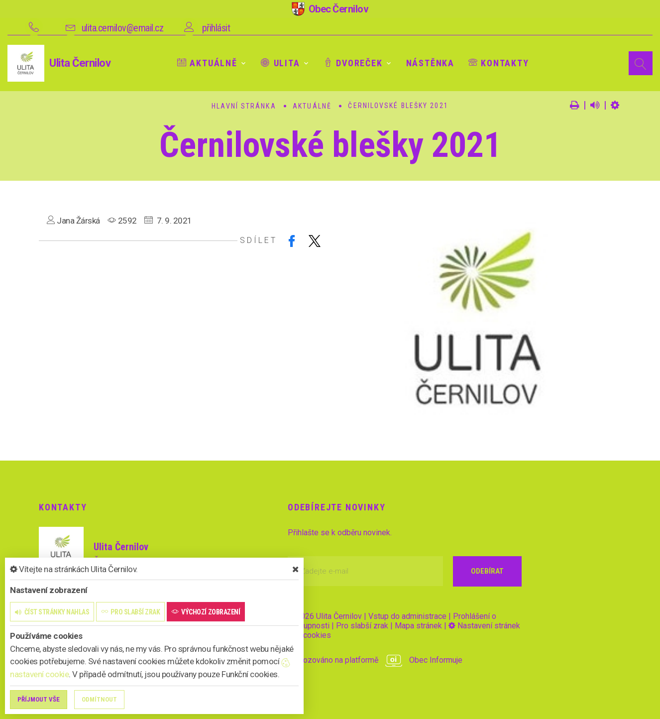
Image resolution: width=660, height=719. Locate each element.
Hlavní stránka (244, 106)
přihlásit (216, 27)
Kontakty (498, 63)
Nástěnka (430, 63)
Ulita (280, 63)
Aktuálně (207, 63)
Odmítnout (99, 699)
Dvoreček (353, 63)
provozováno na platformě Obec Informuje (375, 660)
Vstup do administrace (407, 616)
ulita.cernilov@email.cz (123, 28)
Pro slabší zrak (362, 625)
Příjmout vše (38, 699)
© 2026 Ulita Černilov (325, 616)
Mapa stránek (418, 625)
